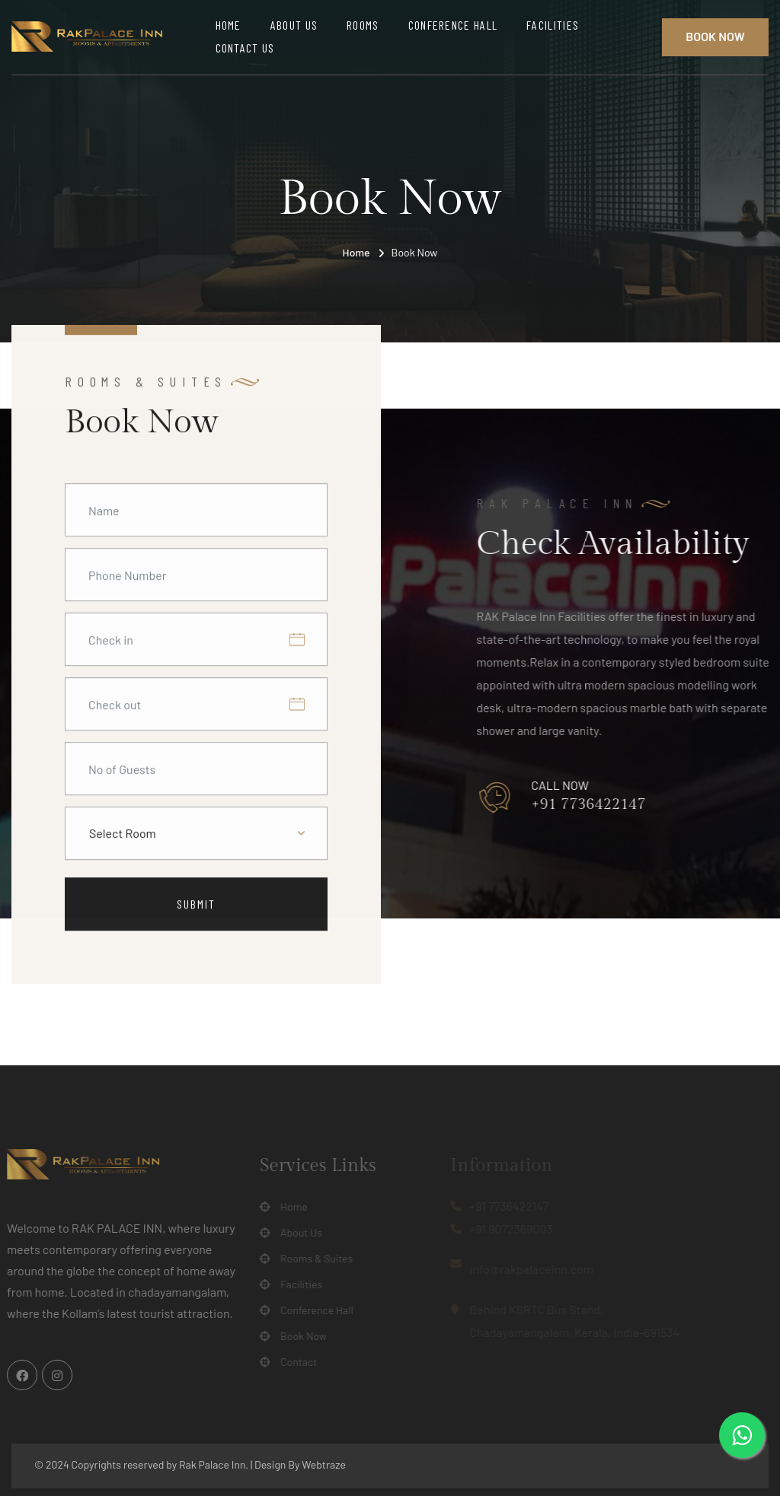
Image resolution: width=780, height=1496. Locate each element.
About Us (294, 25)
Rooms (363, 25)
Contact (294, 1362)
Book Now (715, 36)
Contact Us (245, 47)
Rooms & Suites (312, 1258)
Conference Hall (453, 25)
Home (228, 25)
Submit (196, 904)
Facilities (552, 25)
